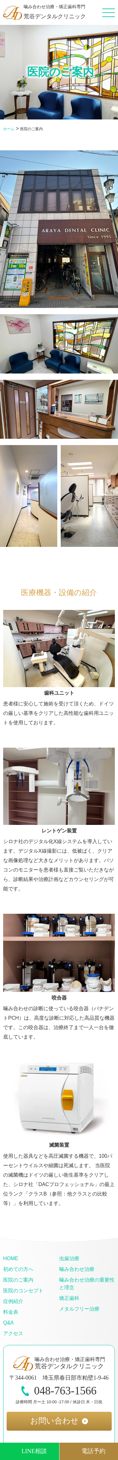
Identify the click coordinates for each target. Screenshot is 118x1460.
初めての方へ (18, 1269)
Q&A (8, 1322)
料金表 (10, 1312)
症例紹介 (13, 1301)
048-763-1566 (58, 1391)
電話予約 (93, 1451)
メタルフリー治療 (79, 1309)
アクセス (13, 1333)
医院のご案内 (18, 1280)
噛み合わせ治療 (76, 1269)
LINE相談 (34, 1451)
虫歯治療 (69, 1258)
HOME (10, 1258)
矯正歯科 (69, 1298)
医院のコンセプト (23, 1290)
